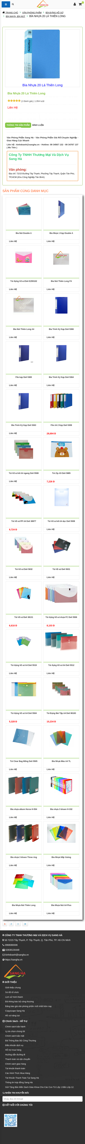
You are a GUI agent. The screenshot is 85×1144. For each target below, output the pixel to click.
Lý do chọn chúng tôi (15, 1031)
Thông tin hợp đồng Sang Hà (19, 1082)
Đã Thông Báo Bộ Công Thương (20, 1040)
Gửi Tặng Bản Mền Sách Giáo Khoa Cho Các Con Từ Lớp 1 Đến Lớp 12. (39, 1087)
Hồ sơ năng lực (12, 1015)
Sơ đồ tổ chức (12, 992)
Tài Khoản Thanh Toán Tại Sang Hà (22, 1078)
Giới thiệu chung (13, 987)
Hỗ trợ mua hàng (13, 1050)
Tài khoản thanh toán (15, 1068)
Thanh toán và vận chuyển (17, 1059)
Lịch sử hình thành (14, 997)
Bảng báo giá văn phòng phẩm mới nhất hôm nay (28, 1006)
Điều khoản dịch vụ (14, 1045)
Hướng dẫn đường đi (15, 1054)
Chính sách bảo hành (15, 1026)
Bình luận (38, 125)
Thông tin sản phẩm (18, 125)
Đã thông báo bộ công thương (19, 1001)
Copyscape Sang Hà (15, 1011)
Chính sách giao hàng (15, 1064)
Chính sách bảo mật (14, 1036)
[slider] (14, 100)
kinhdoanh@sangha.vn (27, 144)
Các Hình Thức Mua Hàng (17, 1073)
